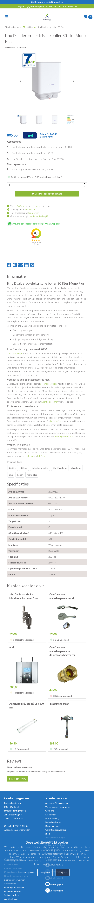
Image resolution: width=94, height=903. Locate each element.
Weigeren (62, 872)
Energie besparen (49, 401)
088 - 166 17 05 (11, 806)
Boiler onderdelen (12, 891)
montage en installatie (65, 436)
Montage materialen (14, 887)
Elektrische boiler (39, 467)
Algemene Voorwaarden (56, 803)
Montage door (22, 209)
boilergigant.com (12, 803)
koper (20, 474)
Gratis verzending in (29, 216)
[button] (73, 81)
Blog (47, 833)
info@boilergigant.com (15, 810)
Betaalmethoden (53, 822)
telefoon (41, 456)
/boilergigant (54, 884)
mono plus (32, 474)
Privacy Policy (52, 818)
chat (27, 456)
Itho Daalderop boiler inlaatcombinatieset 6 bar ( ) (35, 159)
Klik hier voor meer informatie (47, 863)
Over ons (49, 810)
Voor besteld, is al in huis (30, 206)
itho (11, 474)
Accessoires (10, 883)
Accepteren (45, 872)
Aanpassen (29, 872)
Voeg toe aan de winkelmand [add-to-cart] (47, 193)
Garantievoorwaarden (55, 829)
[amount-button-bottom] (84, 186)
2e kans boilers (11, 895)
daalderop (76, 467)
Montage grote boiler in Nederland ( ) (30, 170)
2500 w (12, 467)
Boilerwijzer (56, 421)
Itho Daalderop (14, 353)
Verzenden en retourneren (57, 806)
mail (32, 456)
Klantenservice (52, 826)
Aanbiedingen (10, 899)
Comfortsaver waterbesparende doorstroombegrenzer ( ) (39, 147)
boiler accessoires (48, 383)
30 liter (29, 27)
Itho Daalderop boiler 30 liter (50, 27)
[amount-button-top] (84, 183)
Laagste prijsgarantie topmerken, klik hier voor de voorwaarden (47, 6)
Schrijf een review (17, 778)
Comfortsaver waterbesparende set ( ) (30, 153)
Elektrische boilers (14, 27)
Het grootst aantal (24, 212)
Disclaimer (50, 814)
